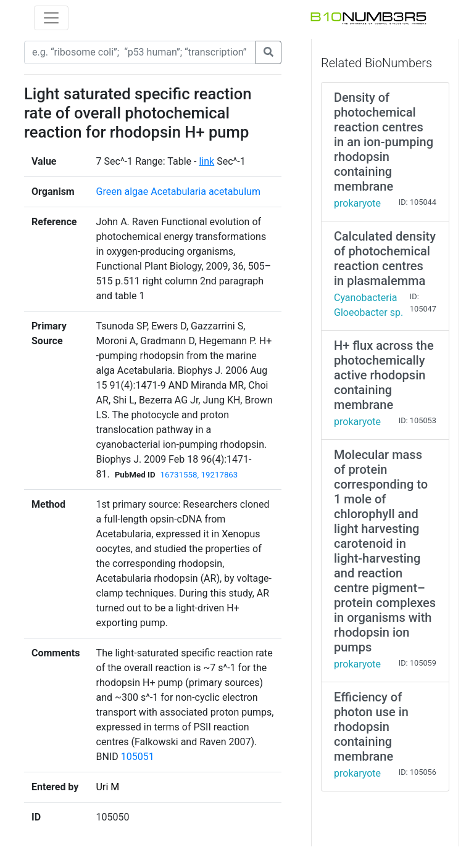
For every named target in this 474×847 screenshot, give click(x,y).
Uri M (108, 787)
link (206, 161)
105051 (137, 756)
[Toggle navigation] (51, 18)
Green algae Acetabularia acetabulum (178, 191)
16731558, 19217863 (199, 474)
